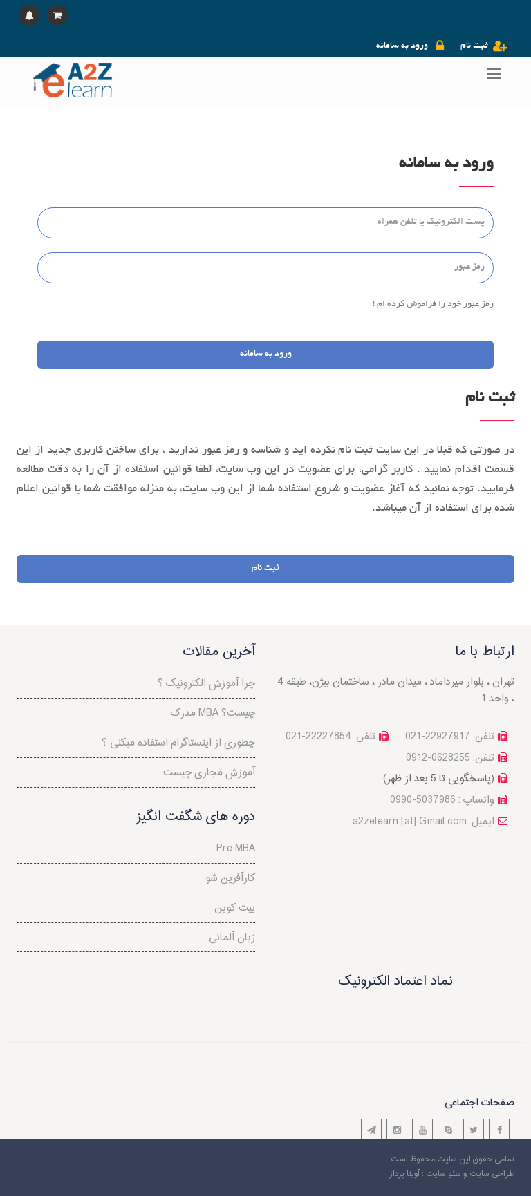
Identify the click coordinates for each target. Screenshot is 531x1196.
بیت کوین (234, 908)
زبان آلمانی (232, 938)
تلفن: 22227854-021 (330, 737)
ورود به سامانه (402, 46)
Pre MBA (235, 848)
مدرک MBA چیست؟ (212, 713)
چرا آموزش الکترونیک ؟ (206, 683)
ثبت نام (474, 46)
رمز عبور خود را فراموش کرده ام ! (433, 305)
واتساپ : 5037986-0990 (442, 800)
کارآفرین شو (230, 878)
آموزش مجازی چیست (209, 772)
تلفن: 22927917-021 (449, 737)
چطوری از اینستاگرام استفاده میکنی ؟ (178, 743)
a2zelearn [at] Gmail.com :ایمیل (423, 821)
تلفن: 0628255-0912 (450, 758)
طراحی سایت (491, 1174)
